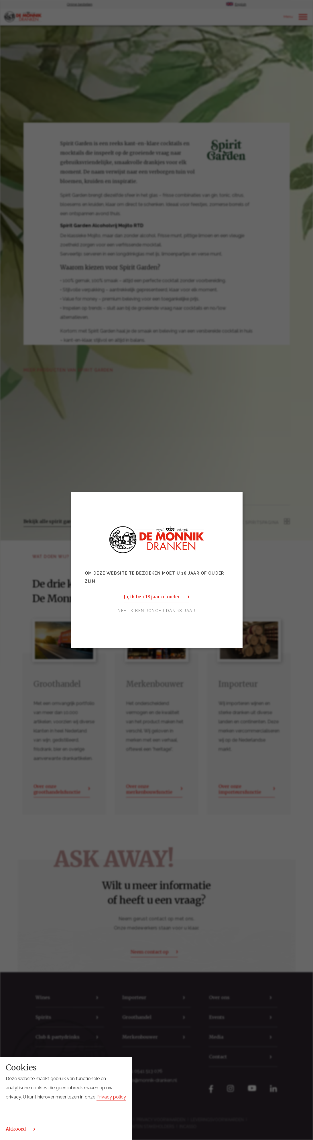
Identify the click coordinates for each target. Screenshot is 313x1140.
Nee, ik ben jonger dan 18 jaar (156, 611)
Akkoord (16, 1129)
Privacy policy (111, 1097)
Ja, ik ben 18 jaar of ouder (152, 597)
